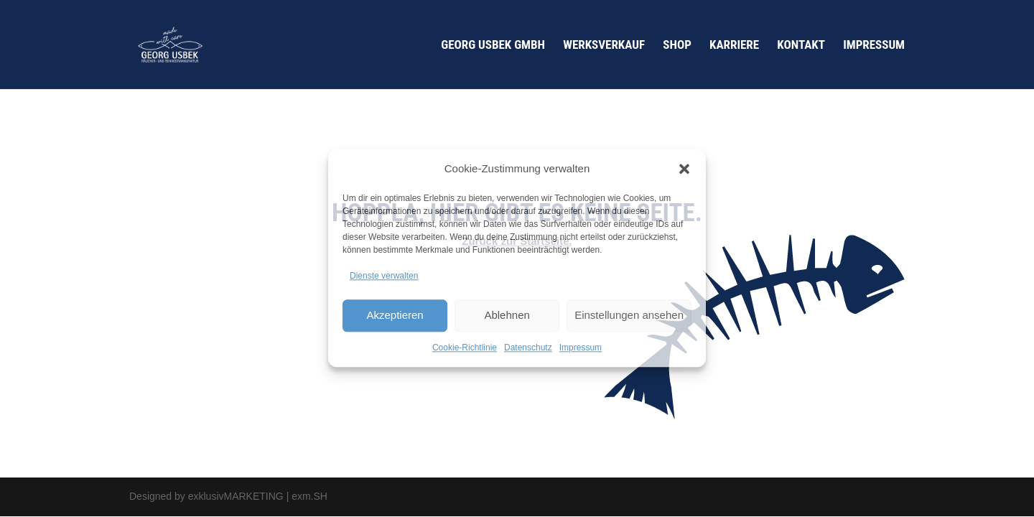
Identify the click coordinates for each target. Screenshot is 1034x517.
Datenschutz (528, 348)
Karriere (734, 45)
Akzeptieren (394, 315)
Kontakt (801, 45)
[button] (684, 169)
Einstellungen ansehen (629, 315)
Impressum (580, 348)
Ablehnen (506, 315)
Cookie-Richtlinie (464, 348)
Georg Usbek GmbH (493, 45)
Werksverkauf (604, 45)
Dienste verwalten (384, 276)
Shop (677, 45)
